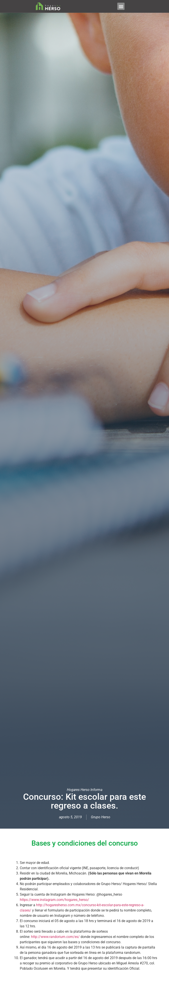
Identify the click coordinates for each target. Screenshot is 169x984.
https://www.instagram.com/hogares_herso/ (54, 900)
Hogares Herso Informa (84, 790)
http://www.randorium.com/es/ (55, 937)
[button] (121, 6)
